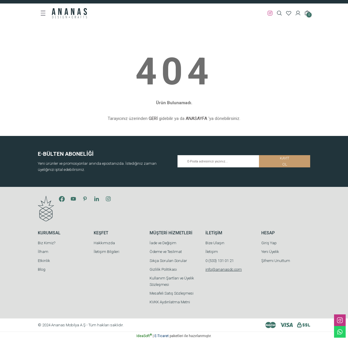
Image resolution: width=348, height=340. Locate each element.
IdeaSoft (144, 336)
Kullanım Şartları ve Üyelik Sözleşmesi (172, 281)
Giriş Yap (269, 243)
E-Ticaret (162, 336)
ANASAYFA (196, 118)
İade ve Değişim (163, 243)
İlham (43, 251)
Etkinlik (44, 260)
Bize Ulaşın (214, 243)
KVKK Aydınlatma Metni (170, 302)
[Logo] (69, 13)
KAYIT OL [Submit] (284, 161)
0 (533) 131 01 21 (219, 260)
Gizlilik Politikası (163, 269)
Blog (41, 269)
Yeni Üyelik (270, 251)
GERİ (153, 118)
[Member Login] (298, 13)
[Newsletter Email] (243, 161)
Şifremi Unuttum (275, 260)
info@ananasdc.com (223, 269)
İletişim (211, 251)
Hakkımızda (104, 243)
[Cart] (307, 13)
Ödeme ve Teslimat (166, 251)
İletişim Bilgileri (106, 251)
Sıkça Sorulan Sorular (168, 260)
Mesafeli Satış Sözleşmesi (171, 293)
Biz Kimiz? (46, 243)
